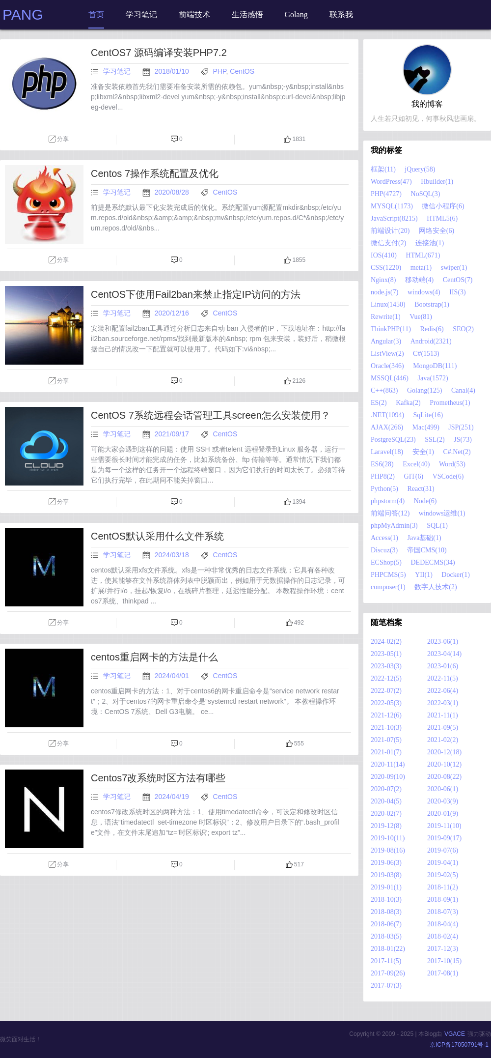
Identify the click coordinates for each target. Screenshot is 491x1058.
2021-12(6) (386, 715)
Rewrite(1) (386, 316)
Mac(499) (425, 427)
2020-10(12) (444, 764)
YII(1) (424, 574)
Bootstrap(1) (431, 304)
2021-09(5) (442, 727)
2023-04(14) (444, 654)
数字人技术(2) (435, 587)
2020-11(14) (388, 764)
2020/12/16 (173, 313)
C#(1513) (426, 353)
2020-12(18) (444, 752)
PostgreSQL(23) (393, 439)
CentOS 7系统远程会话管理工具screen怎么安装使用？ (210, 415)
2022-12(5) (386, 678)
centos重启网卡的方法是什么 (154, 657)
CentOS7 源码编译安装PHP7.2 (159, 52)
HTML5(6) (442, 218)
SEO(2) (463, 329)
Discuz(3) (384, 550)
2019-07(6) (442, 850)
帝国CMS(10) (427, 550)
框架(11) (383, 169)
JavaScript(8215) (394, 218)
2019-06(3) (386, 862)
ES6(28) (382, 464)
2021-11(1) (442, 715)
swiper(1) (454, 267)
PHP (219, 71)
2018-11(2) (442, 887)
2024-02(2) (386, 641)
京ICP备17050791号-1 (459, 1044)
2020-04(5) (386, 801)
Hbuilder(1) (437, 181)
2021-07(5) (386, 739)
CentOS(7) (458, 280)
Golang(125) (424, 390)
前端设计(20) (390, 230)
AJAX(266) (387, 427)
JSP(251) (460, 427)
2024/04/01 (173, 676)
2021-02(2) (442, 739)
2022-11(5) (442, 678)
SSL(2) (434, 439)
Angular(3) (386, 341)
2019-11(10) (444, 825)
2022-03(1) (442, 703)
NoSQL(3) (425, 194)
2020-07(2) (386, 789)
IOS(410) (384, 255)
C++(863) (384, 390)
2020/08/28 (173, 192)
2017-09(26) (388, 973)
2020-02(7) (386, 813)
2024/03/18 (173, 555)
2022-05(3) (386, 703)
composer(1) (388, 587)
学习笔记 (117, 71)
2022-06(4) (442, 690)
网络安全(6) (436, 230)
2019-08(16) (388, 850)
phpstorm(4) (388, 501)
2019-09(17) (444, 838)
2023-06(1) (442, 641)
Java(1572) (433, 378)
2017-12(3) (442, 948)
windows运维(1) (442, 513)
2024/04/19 (173, 797)
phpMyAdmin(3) (394, 525)
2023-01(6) (442, 666)
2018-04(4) (442, 924)
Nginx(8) (383, 280)
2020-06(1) (442, 789)
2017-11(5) (386, 961)
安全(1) (423, 452)
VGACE (454, 1033)
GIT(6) (414, 476)
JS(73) (463, 439)
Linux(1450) (388, 304)
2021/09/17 (173, 434)
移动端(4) (419, 280)
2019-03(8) (386, 875)
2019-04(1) (442, 862)
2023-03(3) (386, 666)
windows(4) (424, 292)
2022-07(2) (386, 690)
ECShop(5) (386, 562)
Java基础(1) (424, 538)
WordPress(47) (391, 181)
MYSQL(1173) (392, 206)
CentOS (242, 71)
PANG (22, 14)
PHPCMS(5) (388, 574)
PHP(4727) (386, 194)
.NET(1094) (387, 415)
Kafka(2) (408, 402)
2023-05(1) (386, 654)
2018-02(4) (442, 936)
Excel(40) (416, 464)
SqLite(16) (428, 415)
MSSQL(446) (390, 378)
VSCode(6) (448, 476)
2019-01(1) (386, 887)
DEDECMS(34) (433, 562)
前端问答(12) (390, 513)
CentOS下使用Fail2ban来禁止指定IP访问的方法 (195, 294)
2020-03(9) (442, 801)
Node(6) (425, 501)
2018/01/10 (173, 71)
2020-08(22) (444, 776)
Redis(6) (431, 329)
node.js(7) (384, 292)
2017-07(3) (386, 985)
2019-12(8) (386, 825)
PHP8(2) (383, 476)
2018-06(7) (386, 924)
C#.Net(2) (456, 452)
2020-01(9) (442, 813)
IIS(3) (457, 292)
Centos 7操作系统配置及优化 (154, 173)
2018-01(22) (388, 948)
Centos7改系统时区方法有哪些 (158, 777)
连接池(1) (429, 243)
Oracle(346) (387, 366)
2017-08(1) (442, 973)
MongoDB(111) (435, 366)
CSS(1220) (386, 267)
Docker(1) (455, 574)
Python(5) (384, 488)
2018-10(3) (386, 899)
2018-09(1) (442, 899)
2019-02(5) (442, 875)
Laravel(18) (387, 452)
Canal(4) (463, 390)
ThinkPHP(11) (391, 329)
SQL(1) (437, 525)
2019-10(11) (388, 838)
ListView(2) (387, 353)
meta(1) (421, 267)
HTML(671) (423, 255)
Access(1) (384, 538)
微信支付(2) (388, 243)
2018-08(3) (386, 911)
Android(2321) (431, 341)
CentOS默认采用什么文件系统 (157, 536)
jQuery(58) (420, 169)
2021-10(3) (386, 727)
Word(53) (452, 464)
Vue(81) (420, 316)
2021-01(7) (386, 752)
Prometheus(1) (450, 402)
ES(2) (379, 402)
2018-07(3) (442, 911)
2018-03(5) (386, 936)
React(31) (421, 488)
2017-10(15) (444, 961)
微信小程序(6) (443, 206)
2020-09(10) (388, 776)
